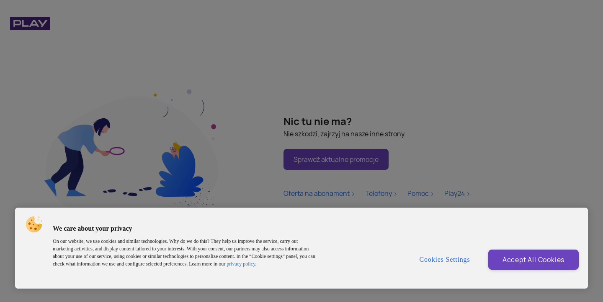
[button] (33, 224)
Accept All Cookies (533, 259)
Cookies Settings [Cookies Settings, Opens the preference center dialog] (445, 259)
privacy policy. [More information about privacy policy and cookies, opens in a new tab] (241, 264)
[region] (301, 248)
